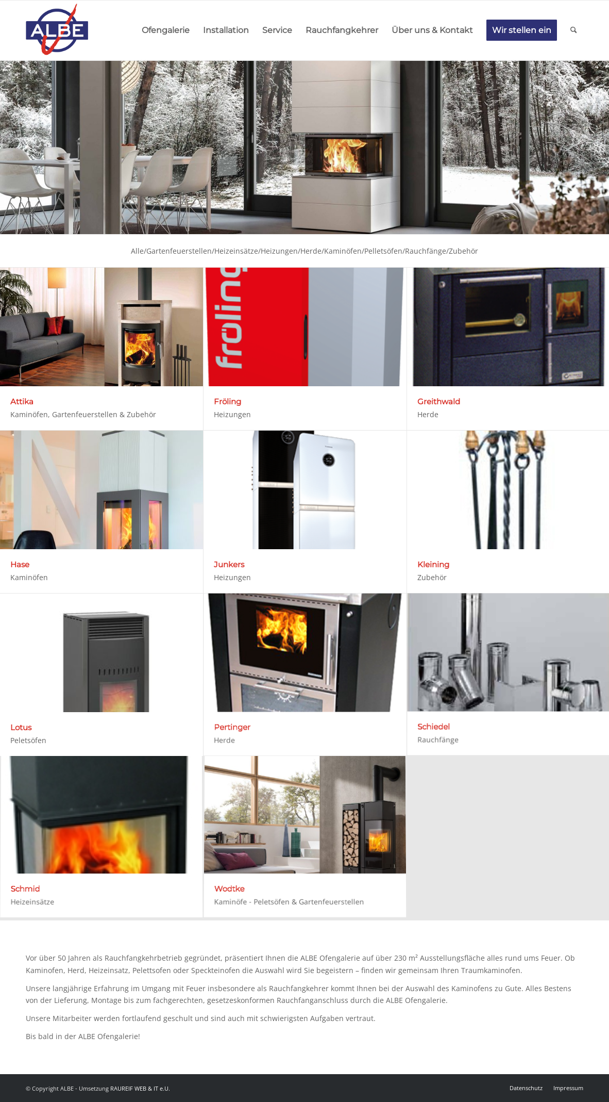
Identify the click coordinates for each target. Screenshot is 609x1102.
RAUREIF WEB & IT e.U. (140, 1088)
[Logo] (57, 30)
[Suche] (574, 30)
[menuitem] (165, 30)
